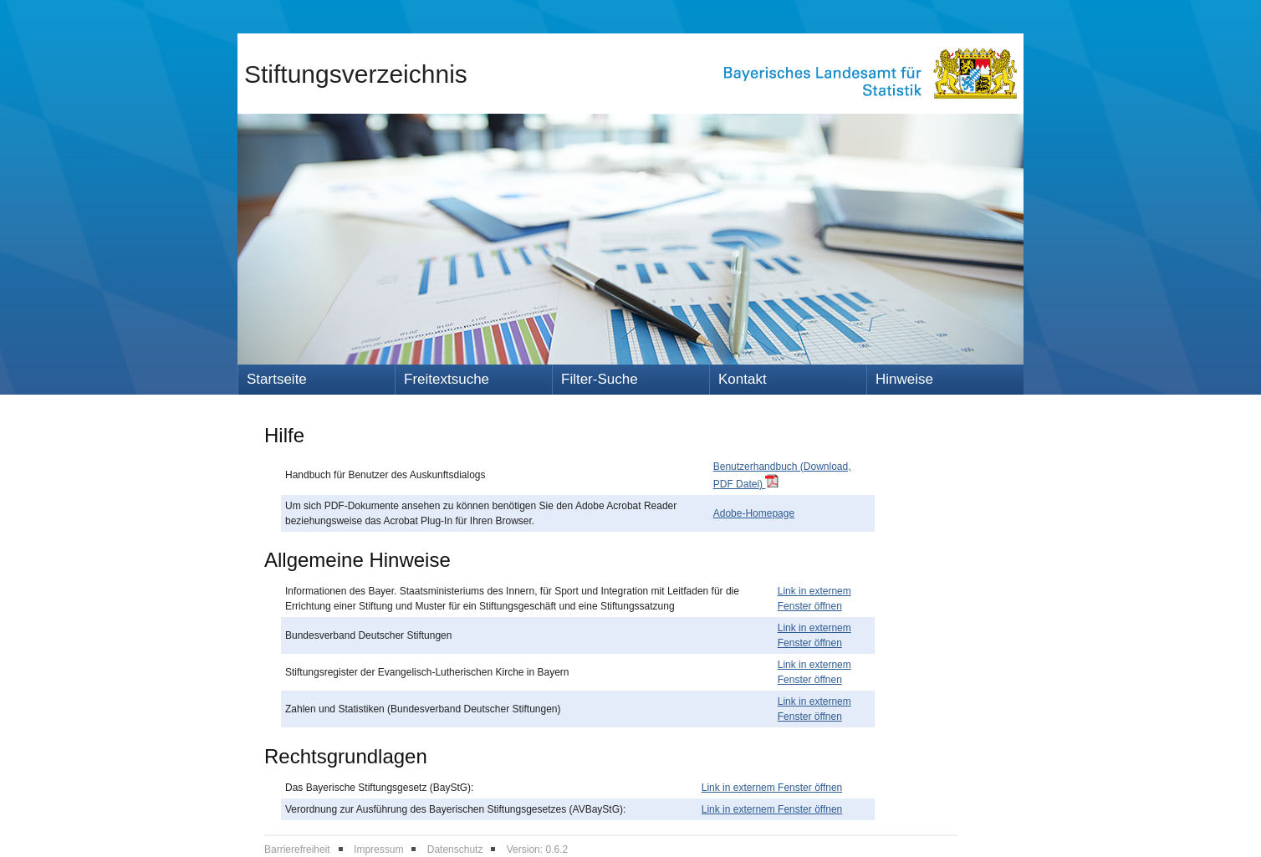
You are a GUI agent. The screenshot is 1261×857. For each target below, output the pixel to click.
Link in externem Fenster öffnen (772, 787)
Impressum (378, 849)
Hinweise (904, 379)
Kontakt (742, 379)
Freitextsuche (446, 379)
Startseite (277, 379)
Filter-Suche (599, 379)
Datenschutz (455, 849)
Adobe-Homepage (753, 513)
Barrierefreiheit (297, 849)
